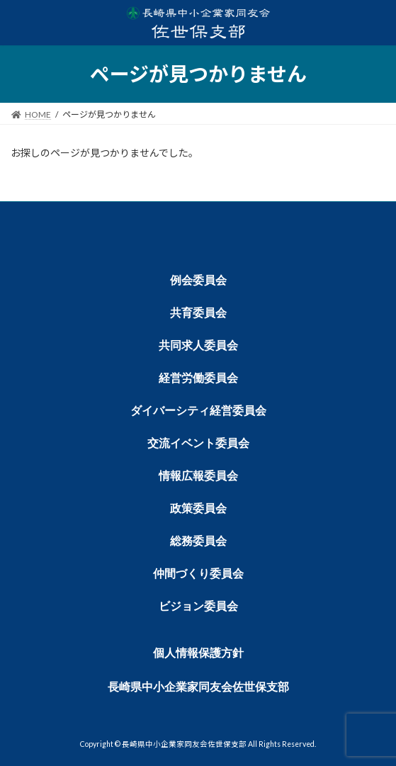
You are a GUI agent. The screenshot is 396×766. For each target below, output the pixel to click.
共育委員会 (198, 313)
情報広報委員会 (198, 476)
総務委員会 (198, 541)
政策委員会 (198, 508)
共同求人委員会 (198, 345)
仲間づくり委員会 (198, 573)
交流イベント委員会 (198, 443)
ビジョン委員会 (198, 606)
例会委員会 (198, 280)
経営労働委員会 (198, 378)
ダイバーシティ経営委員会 (198, 410)
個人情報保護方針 (198, 653)
